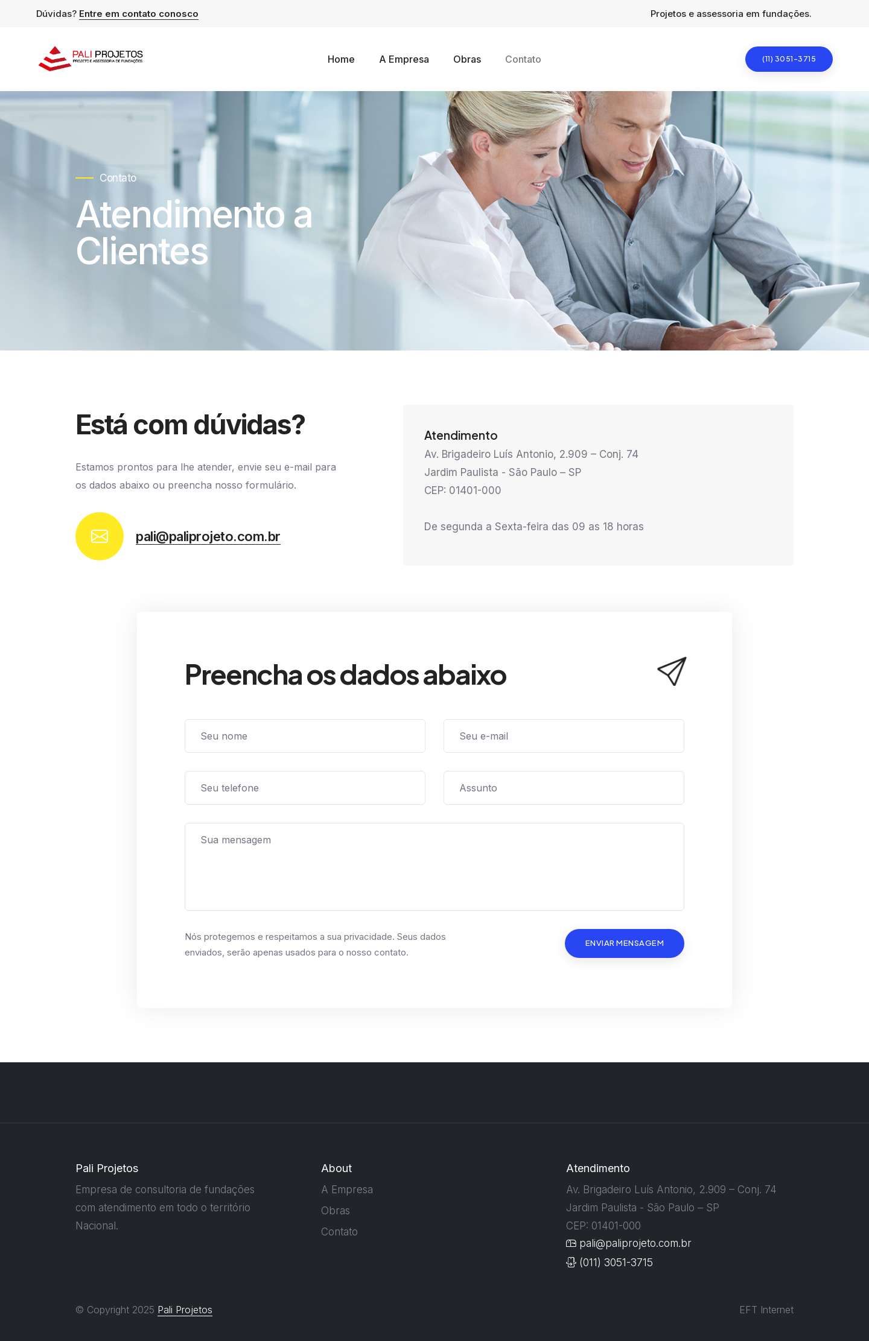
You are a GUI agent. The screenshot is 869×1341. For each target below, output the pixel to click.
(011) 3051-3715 (609, 1262)
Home (341, 59)
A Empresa (404, 59)
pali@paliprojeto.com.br (208, 536)
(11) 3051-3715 (789, 58)
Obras (467, 59)
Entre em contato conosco (139, 13)
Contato (523, 59)
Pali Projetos (185, 1310)
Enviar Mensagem (624, 943)
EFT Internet (766, 1310)
